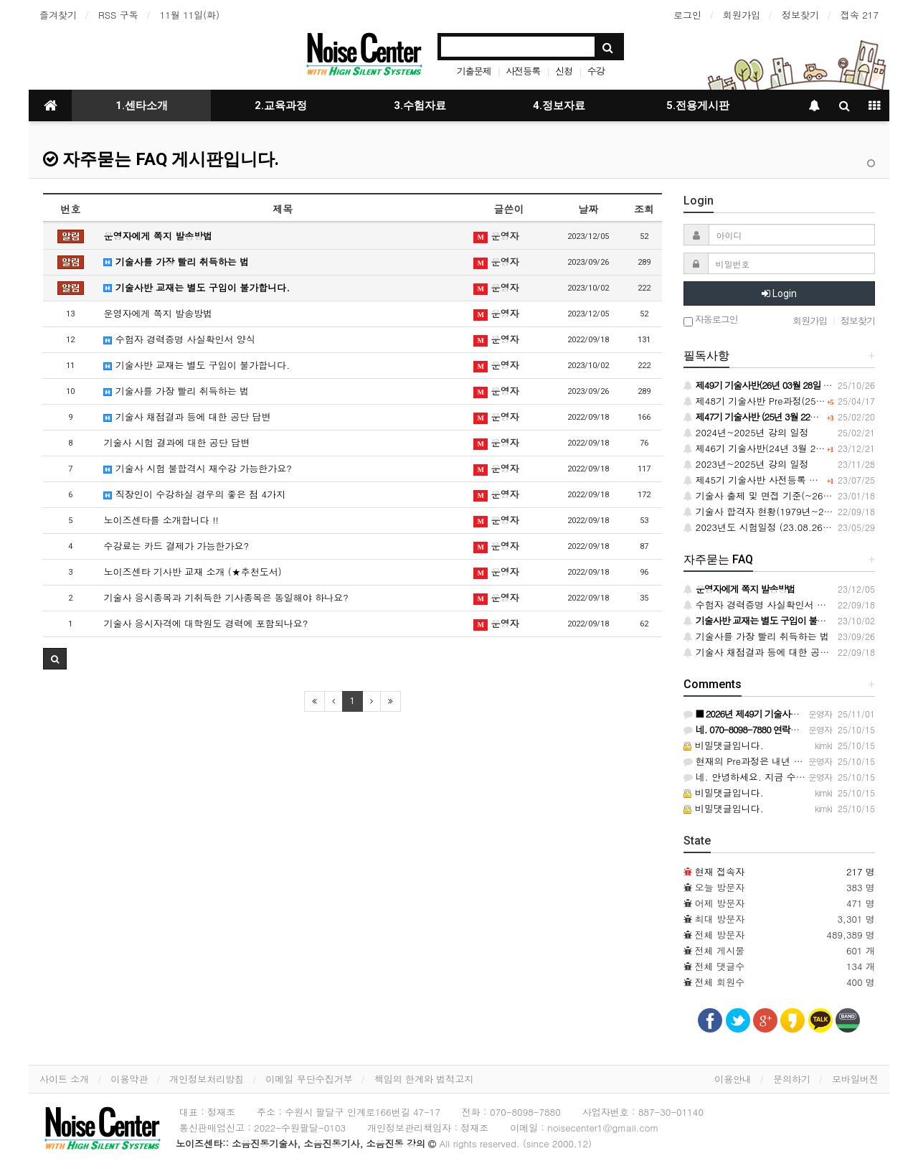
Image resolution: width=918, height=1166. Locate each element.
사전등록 (523, 70)
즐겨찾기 (58, 15)
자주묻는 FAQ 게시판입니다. (161, 159)
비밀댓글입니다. (723, 745)
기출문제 (474, 70)
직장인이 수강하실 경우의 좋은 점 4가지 (194, 494)
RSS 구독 (118, 15)
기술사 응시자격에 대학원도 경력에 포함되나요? (205, 623)
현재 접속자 (719, 871)
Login (779, 293)
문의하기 (791, 1079)
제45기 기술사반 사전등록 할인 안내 (766, 479)
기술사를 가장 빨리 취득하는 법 (176, 261)
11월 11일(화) (189, 15)
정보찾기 (800, 15)
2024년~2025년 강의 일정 (746, 432)
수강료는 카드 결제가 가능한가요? (176, 546)
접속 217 (860, 15)
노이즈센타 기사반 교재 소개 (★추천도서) (192, 571)
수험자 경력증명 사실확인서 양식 (179, 339)
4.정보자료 (559, 105)
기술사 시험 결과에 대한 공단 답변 (176, 442)
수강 (596, 70)
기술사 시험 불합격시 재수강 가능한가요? (197, 468)
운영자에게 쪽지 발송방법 (157, 236)
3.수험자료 (420, 105)
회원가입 (741, 15)
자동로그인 (710, 320)
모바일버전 (855, 1079)
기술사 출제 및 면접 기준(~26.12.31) (769, 495)
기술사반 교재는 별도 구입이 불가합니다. (196, 287)
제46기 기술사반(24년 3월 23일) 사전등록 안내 (789, 448)
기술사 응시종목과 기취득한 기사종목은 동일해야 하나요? (225, 597)
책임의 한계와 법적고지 (424, 1079)
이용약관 (129, 1079)
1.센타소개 (141, 105)
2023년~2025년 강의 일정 (746, 464)
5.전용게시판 (697, 105)
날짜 (588, 209)
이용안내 (733, 1079)
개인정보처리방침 (206, 1079)
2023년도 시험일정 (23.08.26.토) (761, 527)
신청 (563, 70)
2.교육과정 (281, 105)
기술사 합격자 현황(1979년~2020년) (768, 511)
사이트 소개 (64, 1079)
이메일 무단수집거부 (308, 1079)
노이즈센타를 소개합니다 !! (160, 520)
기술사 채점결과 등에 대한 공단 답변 (186, 416)
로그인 (687, 15)
